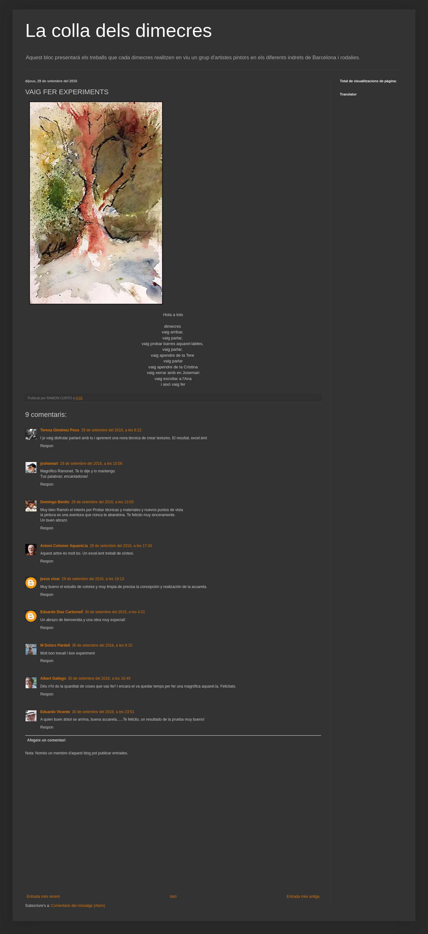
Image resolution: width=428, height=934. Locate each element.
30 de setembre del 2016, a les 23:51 (103, 712)
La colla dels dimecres (118, 30)
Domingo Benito (55, 502)
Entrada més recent (43, 896)
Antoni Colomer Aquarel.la (64, 546)
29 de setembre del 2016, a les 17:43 (121, 546)
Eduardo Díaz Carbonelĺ (61, 612)
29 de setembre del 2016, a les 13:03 (102, 502)
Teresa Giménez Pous (59, 430)
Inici (173, 896)
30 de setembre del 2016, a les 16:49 (99, 678)
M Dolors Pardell (55, 645)
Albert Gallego (53, 678)
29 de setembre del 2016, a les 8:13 (111, 430)
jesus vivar (50, 579)
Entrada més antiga (303, 896)
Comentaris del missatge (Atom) (78, 905)
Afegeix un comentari (46, 740)
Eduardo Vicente (55, 712)
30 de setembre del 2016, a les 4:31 (115, 612)
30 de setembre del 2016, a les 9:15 (102, 645)
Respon (46, 446)
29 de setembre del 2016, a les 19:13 (93, 579)
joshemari (49, 463)
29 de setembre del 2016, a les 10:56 (91, 463)
